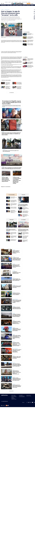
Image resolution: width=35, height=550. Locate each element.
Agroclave (12, 397)
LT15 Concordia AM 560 (21, 396)
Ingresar (32, 3)
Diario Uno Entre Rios (13, 396)
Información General (7, 9)
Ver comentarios (11, 92)
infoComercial (13, 398)
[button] (1, 3)
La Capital (2, 9)
